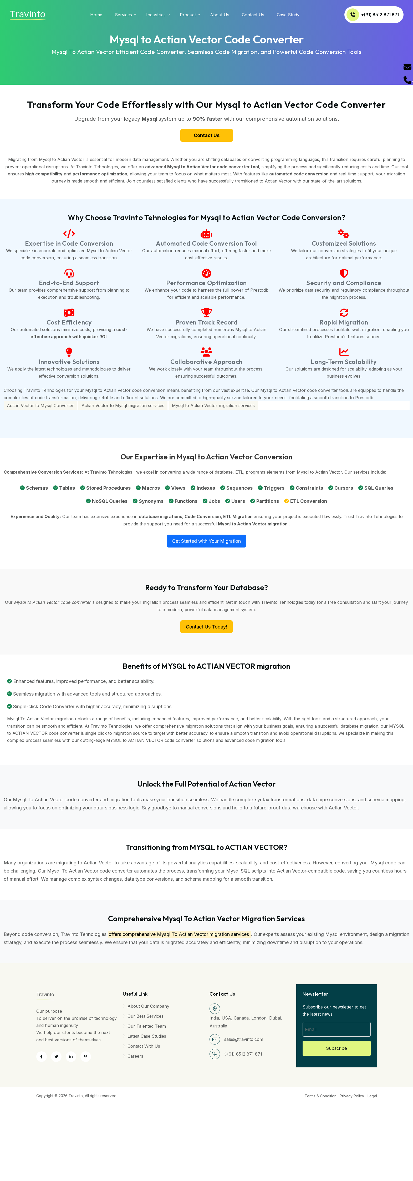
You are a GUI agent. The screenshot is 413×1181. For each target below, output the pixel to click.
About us (219, 14)
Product (188, 14)
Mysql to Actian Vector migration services (213, 407)
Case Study (288, 14)
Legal (372, 1098)
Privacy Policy (350, 1098)
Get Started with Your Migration (206, 543)
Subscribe (336, 1052)
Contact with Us (144, 1048)
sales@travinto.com (243, 1041)
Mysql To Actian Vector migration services (203, 936)
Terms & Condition (317, 1098)
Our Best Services (146, 1018)
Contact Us (253, 14)
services (123, 14)
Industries (156, 14)
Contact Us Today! (206, 629)
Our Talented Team (147, 1028)
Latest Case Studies (147, 1038)
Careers (135, 1058)
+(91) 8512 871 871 (357, 14)
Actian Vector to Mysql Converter (40, 407)
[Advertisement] (157, 1139)
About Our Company (148, 1008)
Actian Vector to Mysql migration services (122, 407)
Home (96, 14)
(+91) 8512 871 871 (243, 1056)
